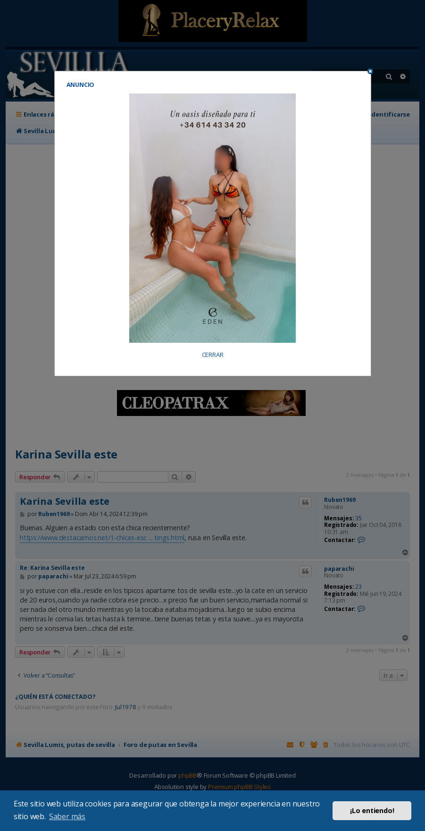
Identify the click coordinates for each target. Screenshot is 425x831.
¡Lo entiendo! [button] (372, 810)
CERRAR (213, 355)
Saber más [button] (67, 816)
